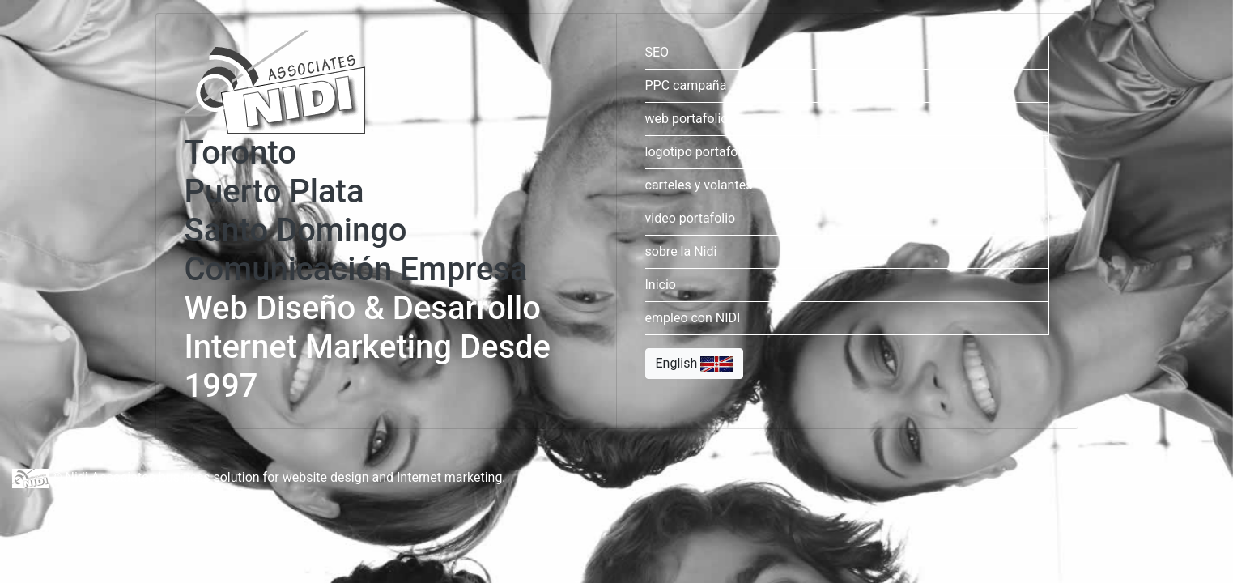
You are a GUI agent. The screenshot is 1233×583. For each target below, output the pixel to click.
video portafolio (690, 218)
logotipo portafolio (698, 152)
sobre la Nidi (681, 251)
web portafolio (687, 118)
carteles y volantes (699, 185)
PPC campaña (686, 85)
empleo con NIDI (693, 318)
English (694, 363)
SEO (657, 52)
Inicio (660, 284)
